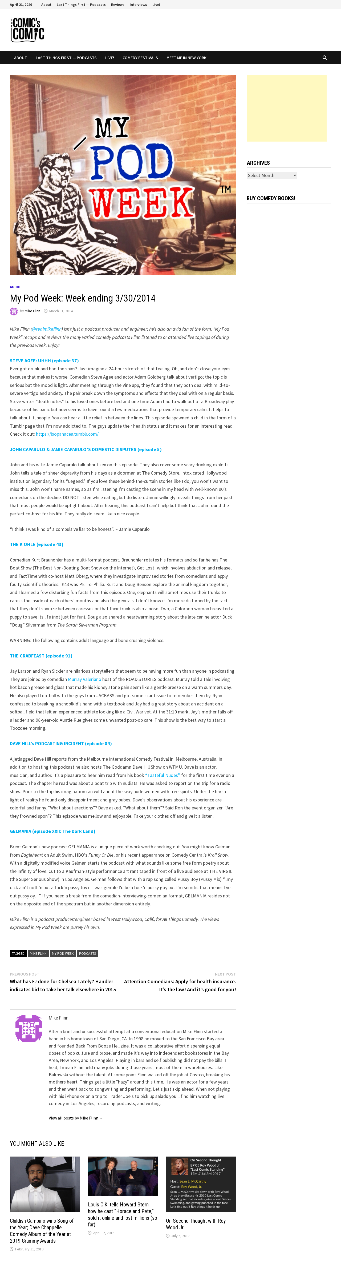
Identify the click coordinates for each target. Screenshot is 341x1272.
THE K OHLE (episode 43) (36, 544)
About (46, 4)
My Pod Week (63, 953)
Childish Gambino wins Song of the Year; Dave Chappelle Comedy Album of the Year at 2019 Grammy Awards (42, 1231)
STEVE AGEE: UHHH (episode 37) (44, 361)
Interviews (138, 4)
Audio (15, 286)
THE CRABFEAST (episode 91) (41, 656)
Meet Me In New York (186, 57)
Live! (156, 4)
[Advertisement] (287, 108)
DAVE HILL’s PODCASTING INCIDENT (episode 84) (61, 743)
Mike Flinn (32, 310)
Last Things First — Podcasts (81, 4)
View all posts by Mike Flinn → (76, 1118)
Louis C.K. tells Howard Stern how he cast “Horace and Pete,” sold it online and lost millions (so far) (122, 1214)
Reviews (117, 4)
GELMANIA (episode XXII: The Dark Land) (52, 831)
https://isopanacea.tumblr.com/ (67, 434)
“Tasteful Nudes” (162, 775)
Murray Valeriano (84, 679)
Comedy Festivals (140, 57)
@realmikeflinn (47, 329)
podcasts (87, 953)
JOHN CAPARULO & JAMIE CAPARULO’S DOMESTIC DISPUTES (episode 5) (86, 449)
